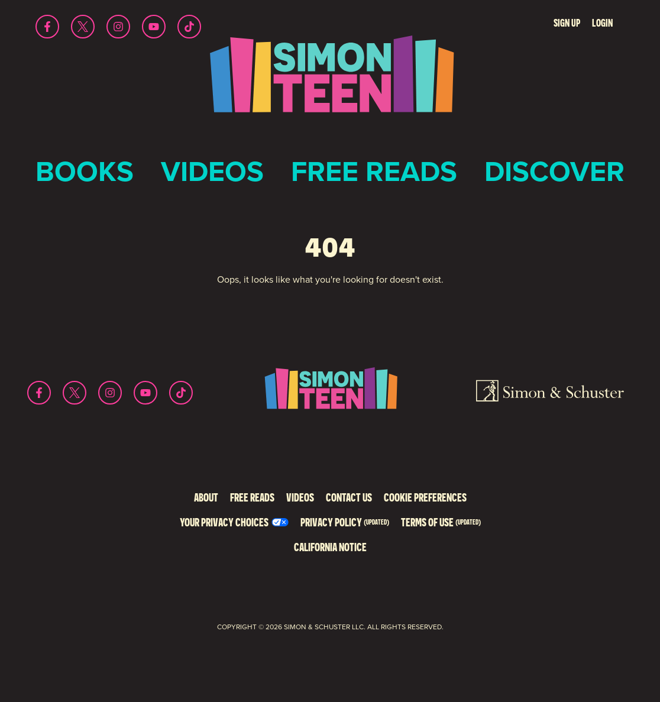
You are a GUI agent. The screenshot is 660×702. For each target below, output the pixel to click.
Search (532, 23)
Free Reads (374, 171)
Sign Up (567, 23)
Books (84, 171)
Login (602, 23)
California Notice (330, 547)
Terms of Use (441, 522)
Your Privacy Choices (224, 522)
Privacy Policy (344, 522)
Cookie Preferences (425, 497)
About (206, 497)
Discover (554, 171)
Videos (212, 171)
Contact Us (349, 497)
